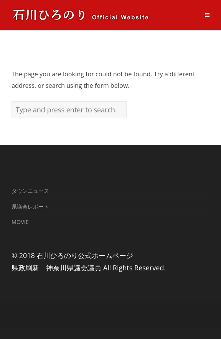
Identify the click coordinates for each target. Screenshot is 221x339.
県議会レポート (30, 206)
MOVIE (20, 221)
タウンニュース (30, 190)
